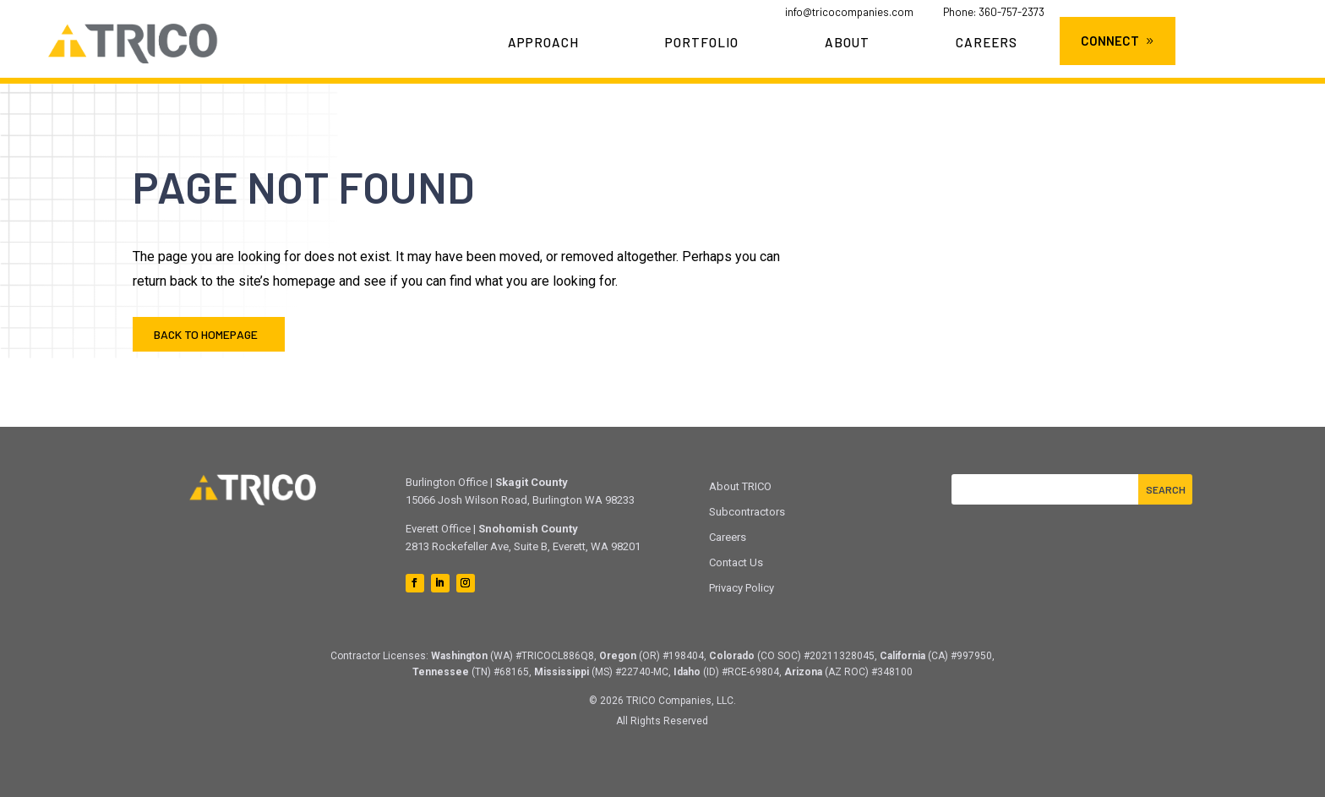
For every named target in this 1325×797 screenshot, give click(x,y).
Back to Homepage (206, 334)
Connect (1110, 40)
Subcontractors (747, 511)
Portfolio (702, 43)
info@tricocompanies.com (849, 12)
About (847, 43)
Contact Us (736, 562)
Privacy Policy (741, 587)
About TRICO (740, 486)
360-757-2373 (1011, 12)
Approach (543, 43)
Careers (986, 43)
